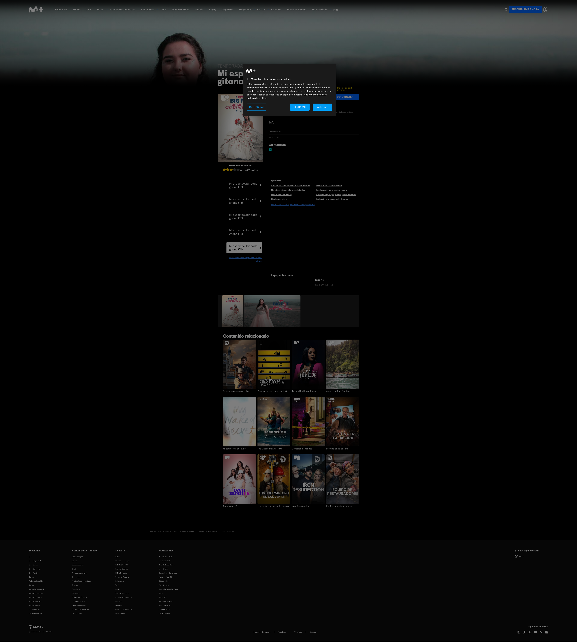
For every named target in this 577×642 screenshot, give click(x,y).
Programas (245, 9)
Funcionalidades (296, 9)
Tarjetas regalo (164, 605)
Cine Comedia (34, 569)
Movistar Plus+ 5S (165, 577)
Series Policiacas (35, 597)
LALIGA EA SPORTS (122, 565)
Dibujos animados (79, 605)
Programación (164, 613)
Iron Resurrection (301, 506)
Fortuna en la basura (337, 448)
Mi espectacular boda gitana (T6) (243, 232)
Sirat (74, 569)
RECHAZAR (300, 107)
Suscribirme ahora (525, 9)
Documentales (180, 9)
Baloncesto (147, 9)
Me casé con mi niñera (281, 194)
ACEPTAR (322, 107)
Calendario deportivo (122, 9)
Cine (88, 9)
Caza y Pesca (77, 613)
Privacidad (298, 632)
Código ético (163, 581)
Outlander (76, 577)
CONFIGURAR (256, 107)
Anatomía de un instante (81, 581)
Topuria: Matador (122, 593)
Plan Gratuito (320, 9)
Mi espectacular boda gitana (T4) (243, 247)
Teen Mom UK (230, 506)
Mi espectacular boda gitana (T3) (243, 200)
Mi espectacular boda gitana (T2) (243, 185)
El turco (75, 585)
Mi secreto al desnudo (234, 448)
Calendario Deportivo (123, 609)
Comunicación (164, 609)
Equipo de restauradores (339, 506)
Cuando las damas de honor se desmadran (290, 185)
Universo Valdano (122, 577)
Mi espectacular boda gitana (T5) (243, 216)
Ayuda (519, 556)
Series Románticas (36, 593)
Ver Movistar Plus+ (166, 557)
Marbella (75, 593)
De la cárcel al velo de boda (329, 185)
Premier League (121, 569)
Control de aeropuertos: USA (272, 391)
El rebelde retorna (279, 199)
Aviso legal (282, 632)
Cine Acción (33, 573)
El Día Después (121, 573)
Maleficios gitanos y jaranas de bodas (288, 190)
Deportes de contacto (123, 597)
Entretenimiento (35, 613)
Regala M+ (61, 9)
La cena (75, 561)
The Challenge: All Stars (269, 448)
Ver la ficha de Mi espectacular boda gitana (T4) (293, 204)
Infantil (199, 9)
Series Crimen (34, 605)
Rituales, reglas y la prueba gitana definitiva (336, 194)
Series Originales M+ (37, 589)
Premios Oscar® (78, 601)
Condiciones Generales (168, 573)
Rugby (212, 9)
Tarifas (161, 593)
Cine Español (34, 565)
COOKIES (313, 632)
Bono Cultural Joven (167, 565)
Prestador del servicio (261, 632)
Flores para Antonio (80, 573)
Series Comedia (35, 601)
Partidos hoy (120, 613)
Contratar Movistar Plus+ (168, 589)
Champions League (122, 561)
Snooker (118, 605)
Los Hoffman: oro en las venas (273, 506)
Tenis (163, 9)
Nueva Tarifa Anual (166, 601)
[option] (233, 311)
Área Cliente (163, 569)
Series (76, 9)
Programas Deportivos (80, 609)
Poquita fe (76, 589)
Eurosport (119, 601)
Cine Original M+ (35, 561)
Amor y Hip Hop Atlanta (304, 391)
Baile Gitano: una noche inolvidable (332, 199)
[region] (289, 90)
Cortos (261, 9)
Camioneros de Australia (236, 391)
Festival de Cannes (79, 597)
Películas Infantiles (36, 581)
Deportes (227, 9)
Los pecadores (78, 565)
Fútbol (100, 9)
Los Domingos (77, 557)
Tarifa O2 (162, 597)
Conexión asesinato (302, 448)
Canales (276, 9)
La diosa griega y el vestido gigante (331, 190)
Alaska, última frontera (338, 391)
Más (335, 9)
